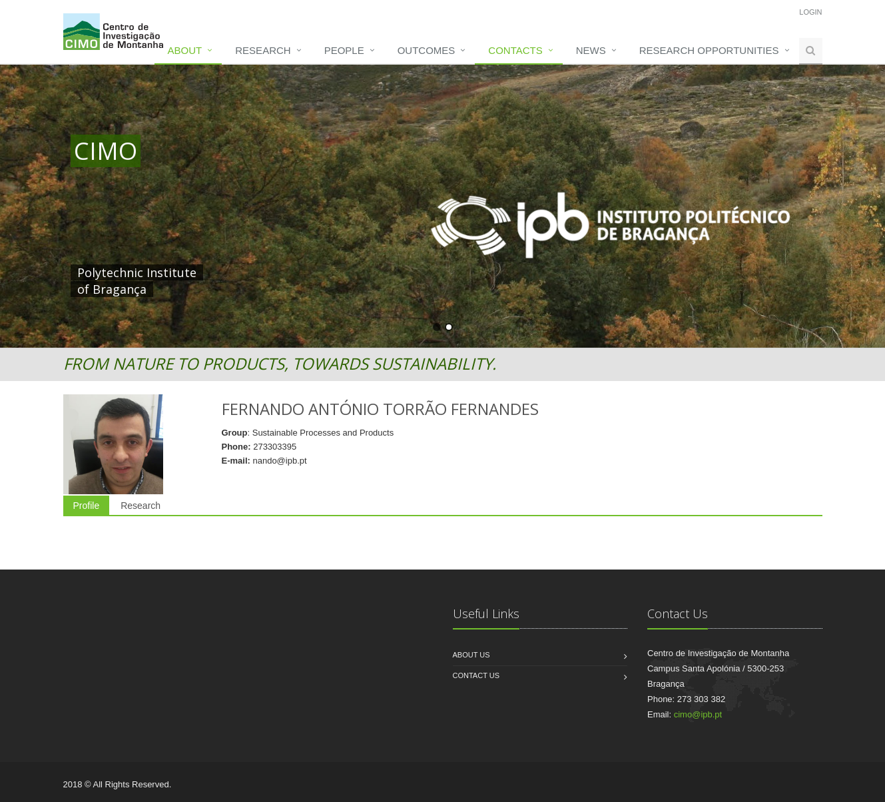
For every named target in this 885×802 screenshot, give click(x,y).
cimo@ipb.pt (698, 714)
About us (471, 655)
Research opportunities (709, 50)
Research (262, 50)
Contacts (515, 50)
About (185, 50)
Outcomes (426, 50)
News (591, 50)
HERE (349, 272)
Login (810, 12)
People (344, 50)
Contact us (476, 675)
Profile (86, 505)
